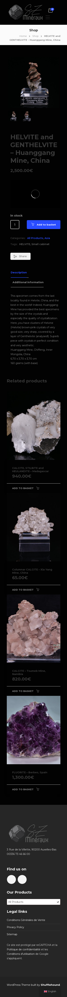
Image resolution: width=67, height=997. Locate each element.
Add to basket (46, 224)
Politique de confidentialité (23, 949)
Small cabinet (40, 244)
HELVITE (24, 244)
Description (19, 272)
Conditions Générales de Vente (26, 920)
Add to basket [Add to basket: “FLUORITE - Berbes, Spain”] (23, 789)
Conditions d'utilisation (21, 954)
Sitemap (12, 934)
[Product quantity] (14, 224)
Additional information (28, 282)
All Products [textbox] (33, 901)
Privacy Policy (15, 927)
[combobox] (33, 902)
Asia (47, 238)
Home (23, 36)
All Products (35, 238)
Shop (35, 36)
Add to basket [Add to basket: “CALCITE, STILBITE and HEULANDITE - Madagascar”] (23, 488)
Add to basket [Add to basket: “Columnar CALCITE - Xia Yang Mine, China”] (23, 589)
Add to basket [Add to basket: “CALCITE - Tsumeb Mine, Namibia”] (23, 691)
